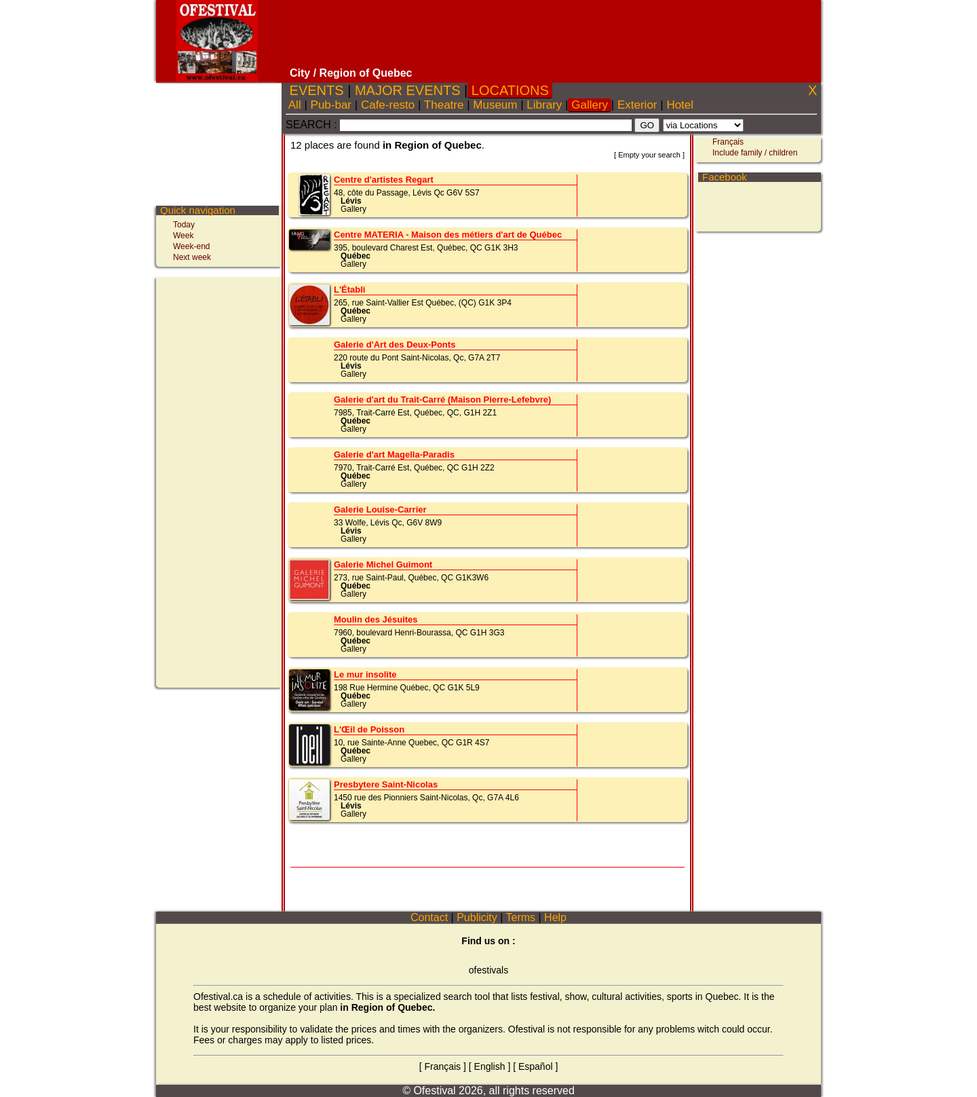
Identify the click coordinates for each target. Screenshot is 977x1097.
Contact (429, 917)
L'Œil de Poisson (369, 729)
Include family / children (754, 152)
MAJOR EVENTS (407, 90)
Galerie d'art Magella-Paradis (394, 454)
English (489, 1066)
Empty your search (649, 155)
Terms (520, 917)
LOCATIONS (509, 90)
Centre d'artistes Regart (384, 179)
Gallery (589, 104)
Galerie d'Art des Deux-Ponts (394, 344)
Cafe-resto (388, 104)
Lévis (351, 201)
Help (555, 917)
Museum (495, 104)
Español (535, 1066)
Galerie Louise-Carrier (380, 509)
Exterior (637, 104)
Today (184, 224)
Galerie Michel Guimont (383, 564)
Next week (192, 257)
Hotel (680, 104)
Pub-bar (331, 104)
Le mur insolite (365, 674)
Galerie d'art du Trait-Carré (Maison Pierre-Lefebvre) (442, 399)
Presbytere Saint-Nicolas (386, 784)
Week (183, 235)
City (300, 73)
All (295, 104)
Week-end (191, 246)
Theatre (444, 104)
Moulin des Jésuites (376, 619)
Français (728, 142)
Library (544, 104)
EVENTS (316, 90)
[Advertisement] (552, 33)
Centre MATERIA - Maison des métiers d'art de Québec (448, 234)
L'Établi (349, 289)
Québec (355, 256)
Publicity (477, 917)
